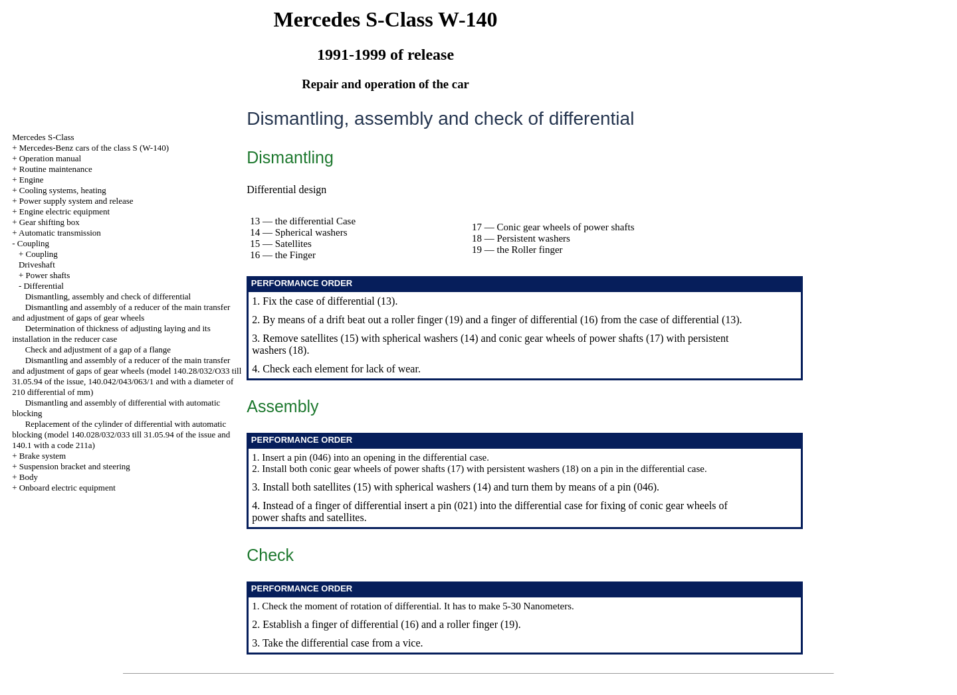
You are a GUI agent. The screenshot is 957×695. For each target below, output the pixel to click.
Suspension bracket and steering (74, 466)
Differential (43, 286)
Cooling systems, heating (62, 190)
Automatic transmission (60, 233)
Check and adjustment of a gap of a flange (98, 349)
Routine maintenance (55, 169)
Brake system (42, 456)
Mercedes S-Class (43, 137)
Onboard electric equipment (67, 488)
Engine (31, 180)
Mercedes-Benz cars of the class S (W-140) (94, 148)
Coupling (33, 243)
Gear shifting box (49, 222)
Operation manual (50, 158)
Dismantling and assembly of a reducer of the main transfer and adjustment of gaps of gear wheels (121, 312)
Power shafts (47, 275)
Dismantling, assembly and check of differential (108, 296)
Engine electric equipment (64, 211)
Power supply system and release (76, 201)
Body (28, 477)
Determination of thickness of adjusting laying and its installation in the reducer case (111, 333)
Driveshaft (37, 265)
